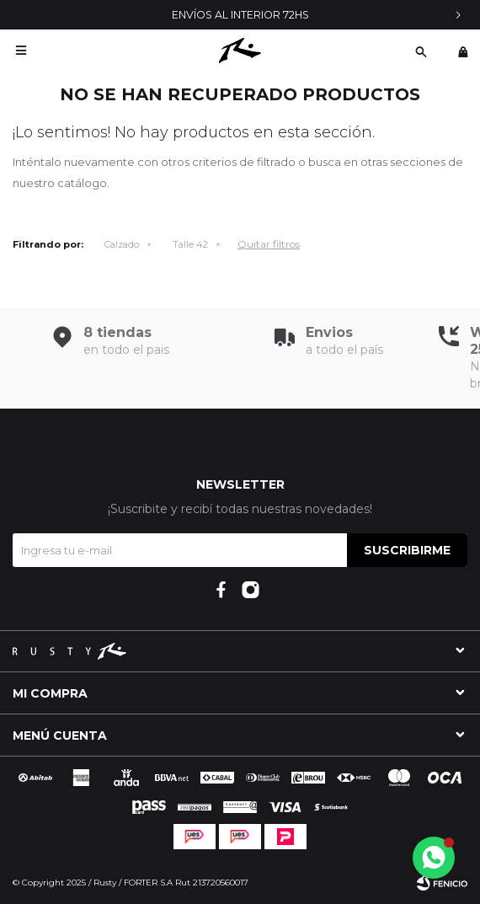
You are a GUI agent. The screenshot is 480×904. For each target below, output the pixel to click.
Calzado (121, 244)
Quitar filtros (268, 244)
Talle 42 (190, 244)
